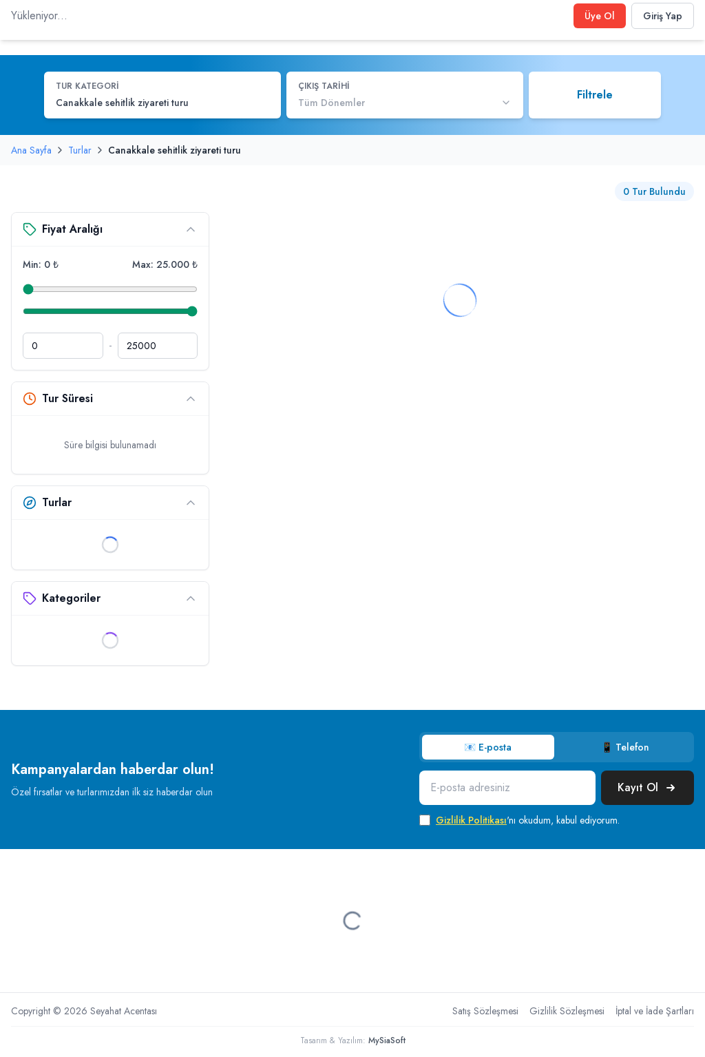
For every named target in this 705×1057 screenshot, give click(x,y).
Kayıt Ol (647, 787)
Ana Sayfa (31, 150)
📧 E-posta (488, 747)
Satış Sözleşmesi (485, 1011)
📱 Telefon (625, 747)
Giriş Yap (662, 16)
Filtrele (595, 95)
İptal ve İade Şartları (654, 1011)
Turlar (80, 150)
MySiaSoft (387, 1040)
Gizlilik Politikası (471, 820)
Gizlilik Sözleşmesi (566, 1011)
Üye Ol (600, 16)
